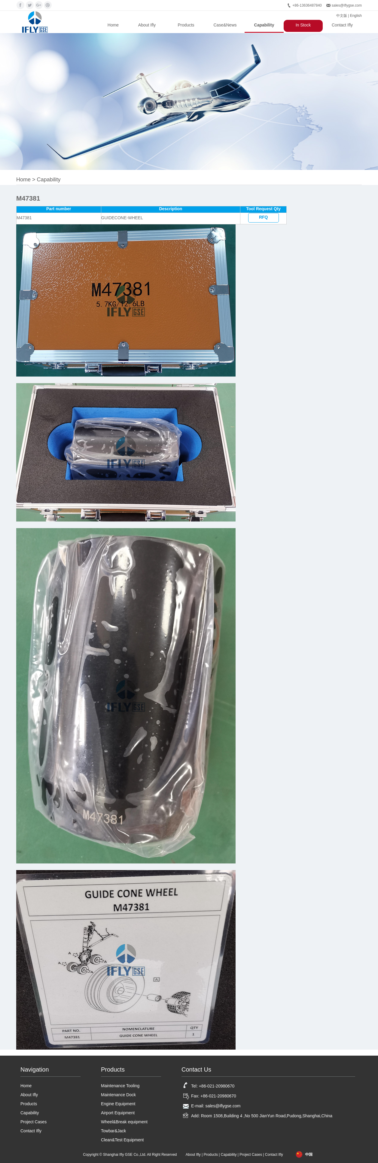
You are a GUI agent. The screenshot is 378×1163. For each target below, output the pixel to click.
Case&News (224, 25)
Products (186, 25)
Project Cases (33, 1121)
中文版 (341, 16)
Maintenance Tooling (120, 1085)
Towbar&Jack (113, 1130)
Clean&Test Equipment (122, 1139)
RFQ (263, 217)
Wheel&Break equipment (124, 1121)
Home (113, 25)
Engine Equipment (118, 1103)
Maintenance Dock (118, 1094)
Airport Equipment (118, 1112)
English (356, 16)
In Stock (303, 25)
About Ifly (147, 25)
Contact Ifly (342, 25)
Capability (264, 25)
